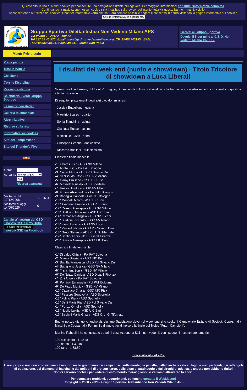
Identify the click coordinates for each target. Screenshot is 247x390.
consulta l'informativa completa (201, 6)
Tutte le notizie (14, 69)
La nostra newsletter (19, 106)
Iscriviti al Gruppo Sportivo (200, 32)
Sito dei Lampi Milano (19, 140)
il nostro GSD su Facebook (23, 230)
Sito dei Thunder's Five (20, 146)
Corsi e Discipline (17, 82)
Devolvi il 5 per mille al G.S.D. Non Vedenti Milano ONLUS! (205, 38)
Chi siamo (11, 75)
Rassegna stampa (17, 89)
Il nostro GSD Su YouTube (23, 223)
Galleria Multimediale (19, 113)
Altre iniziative (14, 119)
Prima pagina (13, 62)
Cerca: (8, 170)
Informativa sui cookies (21, 133)
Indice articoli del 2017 (148, 355)
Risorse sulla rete (16, 126)
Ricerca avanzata (29, 183)
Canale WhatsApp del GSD (23, 219)
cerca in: (10, 174)
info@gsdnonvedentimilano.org (91, 39)
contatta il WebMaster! (159, 378)
